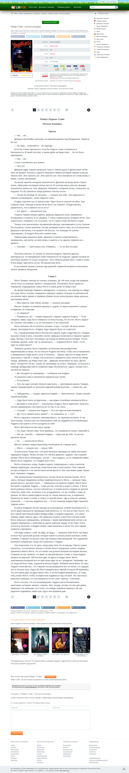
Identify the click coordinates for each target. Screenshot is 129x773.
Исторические (15, 751)
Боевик (13, 745)
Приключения (100, 34)
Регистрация (112, 1)
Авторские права (50, 22)
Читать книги (33, 7)
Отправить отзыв (16, 733)
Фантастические (67, 749)
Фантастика (77, 7)
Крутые (13, 756)
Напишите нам (54, 78)
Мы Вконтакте (81, 36)
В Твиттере (33, 36)
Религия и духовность (102, 44)
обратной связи (64, 770)
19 (66, 110)
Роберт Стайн (54, 46)
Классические (15, 753)
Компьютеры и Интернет (103, 54)
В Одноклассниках (67, 36)
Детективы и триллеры (46, 7)
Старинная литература (103, 49)
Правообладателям (95, 758)
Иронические (14, 749)
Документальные (101, 28)
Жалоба (45, 76)
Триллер (52, 54)
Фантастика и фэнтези (103, 18)
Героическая (40, 747)
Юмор (98, 52)
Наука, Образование (102, 26)
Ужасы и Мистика (42, 758)
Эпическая (40, 762)
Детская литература (102, 36)
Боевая (39, 745)
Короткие (65, 747)
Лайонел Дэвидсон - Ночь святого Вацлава (81, 655)
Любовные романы (64, 7)
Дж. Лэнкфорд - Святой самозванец (40, 655)
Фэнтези (39, 760)
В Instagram (49, 36)
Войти (103, 1)
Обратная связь (93, 762)
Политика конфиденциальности (98, 760)
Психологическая (42, 756)
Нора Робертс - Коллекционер (20, 655)
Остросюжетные (68, 751)
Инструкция (77, 81)
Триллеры (14, 758)
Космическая (40, 751)
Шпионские (14, 760)
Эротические (67, 756)
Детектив (13, 747)
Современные (67, 753)
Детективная (40, 749)
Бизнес (98, 41)
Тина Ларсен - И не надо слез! (61, 655)
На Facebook (18, 36)
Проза (98, 31)
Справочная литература (103, 47)
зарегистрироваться (31, 687)
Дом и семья (100, 39)
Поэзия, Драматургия (102, 57)
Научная (39, 753)
